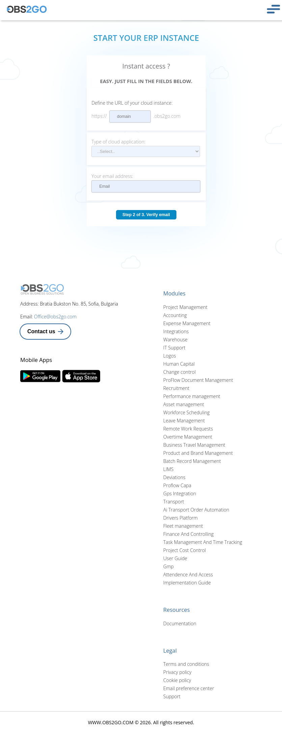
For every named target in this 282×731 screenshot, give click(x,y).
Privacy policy (177, 672)
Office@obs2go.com (55, 316)
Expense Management (186, 323)
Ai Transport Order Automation (196, 509)
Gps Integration (179, 493)
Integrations (176, 331)
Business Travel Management (194, 445)
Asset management (183, 404)
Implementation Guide (187, 582)
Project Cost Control (184, 550)
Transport (173, 501)
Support (171, 696)
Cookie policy (177, 680)
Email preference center (188, 688)
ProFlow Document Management (198, 380)
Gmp (168, 566)
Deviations (174, 477)
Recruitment (176, 388)
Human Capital (179, 364)
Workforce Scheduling (186, 412)
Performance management (191, 396)
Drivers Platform (180, 518)
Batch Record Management (192, 461)
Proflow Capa (177, 485)
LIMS (168, 469)
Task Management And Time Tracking (202, 542)
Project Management (185, 307)
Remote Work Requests (188, 428)
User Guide (175, 558)
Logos (169, 356)
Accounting (175, 315)
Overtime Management (187, 437)
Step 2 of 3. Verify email (146, 214)
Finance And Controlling (188, 534)
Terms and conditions (186, 664)
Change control (179, 372)
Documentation (179, 623)
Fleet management (183, 526)
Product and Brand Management (198, 453)
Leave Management (184, 420)
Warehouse (175, 339)
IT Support (174, 347)
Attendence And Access (188, 574)
